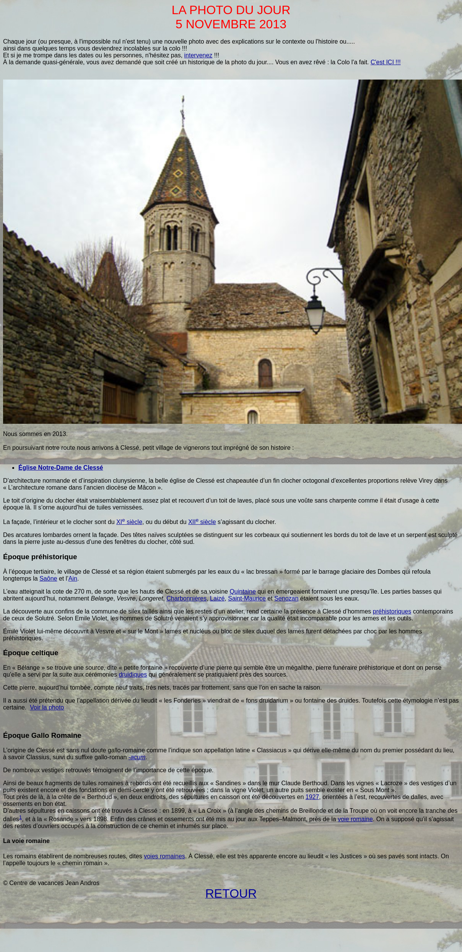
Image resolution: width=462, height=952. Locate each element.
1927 (312, 797)
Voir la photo (47, 707)
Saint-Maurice (247, 598)
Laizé (217, 598)
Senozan (286, 598)
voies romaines (164, 856)
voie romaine (355, 819)
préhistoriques (392, 611)
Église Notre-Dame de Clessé (60, 467)
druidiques (133, 674)
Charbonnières (186, 598)
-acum (137, 757)
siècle (129, 522)
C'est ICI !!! (386, 62)
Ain (72, 578)
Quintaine (242, 591)
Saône (48, 578)
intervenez (198, 55)
